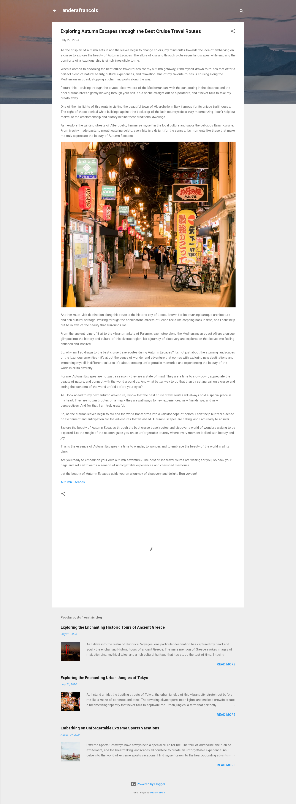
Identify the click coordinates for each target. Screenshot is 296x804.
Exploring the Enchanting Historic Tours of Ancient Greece (113, 627)
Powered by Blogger (148, 784)
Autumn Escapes (73, 482)
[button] (233, 32)
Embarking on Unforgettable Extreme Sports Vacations (110, 728)
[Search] (241, 11)
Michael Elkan (157, 792)
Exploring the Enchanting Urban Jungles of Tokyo (104, 677)
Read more (226, 664)
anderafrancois (80, 10)
